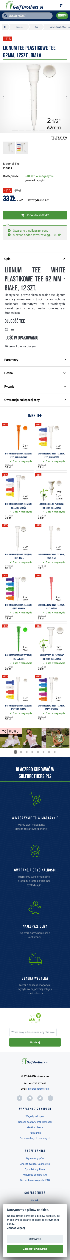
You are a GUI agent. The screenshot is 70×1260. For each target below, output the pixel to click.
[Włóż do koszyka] (35, 215)
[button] (6, 98)
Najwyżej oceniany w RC (20, 1249)
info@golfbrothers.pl (38, 1088)
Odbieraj (35, 1042)
